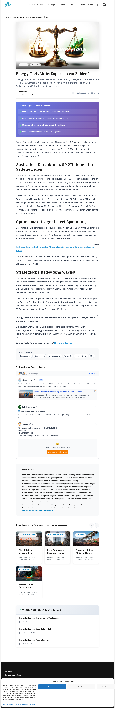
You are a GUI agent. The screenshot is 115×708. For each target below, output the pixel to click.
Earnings (51, 4)
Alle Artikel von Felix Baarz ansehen (37, 511)
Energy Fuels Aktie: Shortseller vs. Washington (39, 618)
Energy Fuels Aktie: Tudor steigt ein (34, 640)
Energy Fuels (40, 356)
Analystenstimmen (37, 4)
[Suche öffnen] (104, 4)
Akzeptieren (52, 687)
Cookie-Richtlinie (8, 704)
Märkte (72, 4)
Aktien (61, 4)
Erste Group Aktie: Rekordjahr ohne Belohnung (56, 551)
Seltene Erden (80, 356)
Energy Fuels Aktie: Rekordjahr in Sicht (35, 629)
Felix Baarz (22, 92)
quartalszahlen (54, 356)
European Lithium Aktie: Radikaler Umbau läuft (84, 551)
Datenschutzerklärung (21, 704)
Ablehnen (81, 687)
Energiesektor (25, 356)
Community (93, 4)
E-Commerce (24, 570)
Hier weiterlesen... (63, 343)
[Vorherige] (91, 525)
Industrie (80, 535)
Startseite (8, 17)
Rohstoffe (35, 65)
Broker (82, 4)
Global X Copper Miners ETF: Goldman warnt (26, 551)
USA (91, 356)
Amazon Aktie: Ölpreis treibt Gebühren (26, 586)
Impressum (32, 704)
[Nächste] (97, 525)
